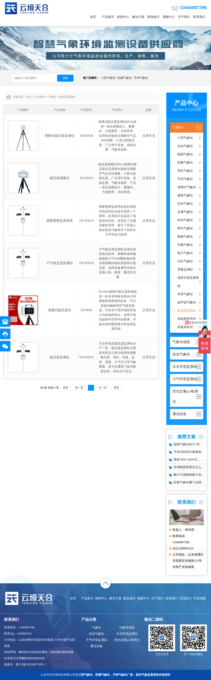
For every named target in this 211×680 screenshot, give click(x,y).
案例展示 (153, 17)
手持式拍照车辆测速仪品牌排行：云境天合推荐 (189, 452)
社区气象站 (185, 261)
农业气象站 (96, 633)
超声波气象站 (186, 302)
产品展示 (108, 17)
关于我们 (184, 17)
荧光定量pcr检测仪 (127, 640)
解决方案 (138, 17)
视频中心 (169, 17)
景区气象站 (185, 170)
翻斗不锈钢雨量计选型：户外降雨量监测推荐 (189, 474)
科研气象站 (185, 220)
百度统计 (185, 598)
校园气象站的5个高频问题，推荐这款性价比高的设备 (189, 444)
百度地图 (199, 598)
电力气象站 (185, 253)
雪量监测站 (185, 269)
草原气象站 (185, 294)
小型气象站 (108, 77)
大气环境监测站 (96, 640)
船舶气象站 (185, 236)
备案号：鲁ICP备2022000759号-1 (25, 664)
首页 (93, 17)
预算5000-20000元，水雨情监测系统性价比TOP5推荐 (189, 459)
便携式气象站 (186, 187)
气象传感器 (127, 627)
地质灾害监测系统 (188, 282)
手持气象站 (141, 77)
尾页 (116, 387)
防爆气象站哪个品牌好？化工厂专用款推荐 (189, 482)
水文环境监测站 (127, 633)
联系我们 (199, 17)
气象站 (52, 96)
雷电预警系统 (186, 318)
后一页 (103, 387)
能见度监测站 (186, 310)
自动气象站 (185, 146)
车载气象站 (185, 244)
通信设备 (96, 646)
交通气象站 (185, 212)
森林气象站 (185, 195)
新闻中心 (123, 17)
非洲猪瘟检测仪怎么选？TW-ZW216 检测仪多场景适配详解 (189, 467)
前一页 (79, 387)
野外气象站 (185, 228)
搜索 (65, 78)
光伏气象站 (185, 203)
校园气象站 (185, 154)
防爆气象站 (124, 77)
